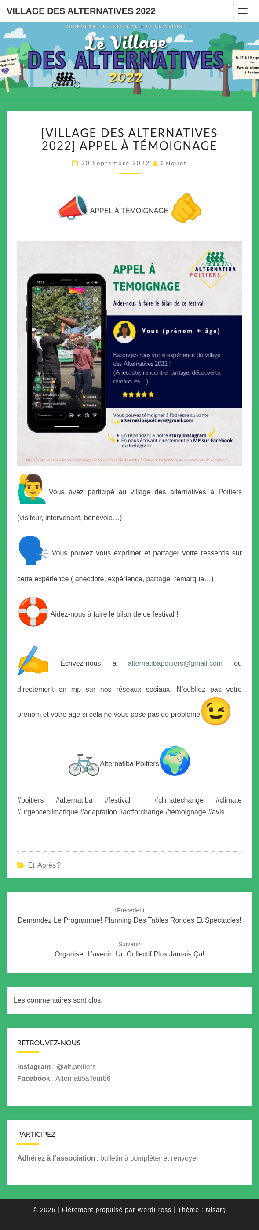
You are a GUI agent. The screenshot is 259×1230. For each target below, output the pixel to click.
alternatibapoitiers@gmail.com (175, 664)
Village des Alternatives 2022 (81, 11)
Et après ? (44, 865)
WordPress (154, 1209)
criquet (174, 163)
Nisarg (216, 1209)
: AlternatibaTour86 (64, 1078)
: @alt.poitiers (56, 1066)
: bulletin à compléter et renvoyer (107, 1158)
